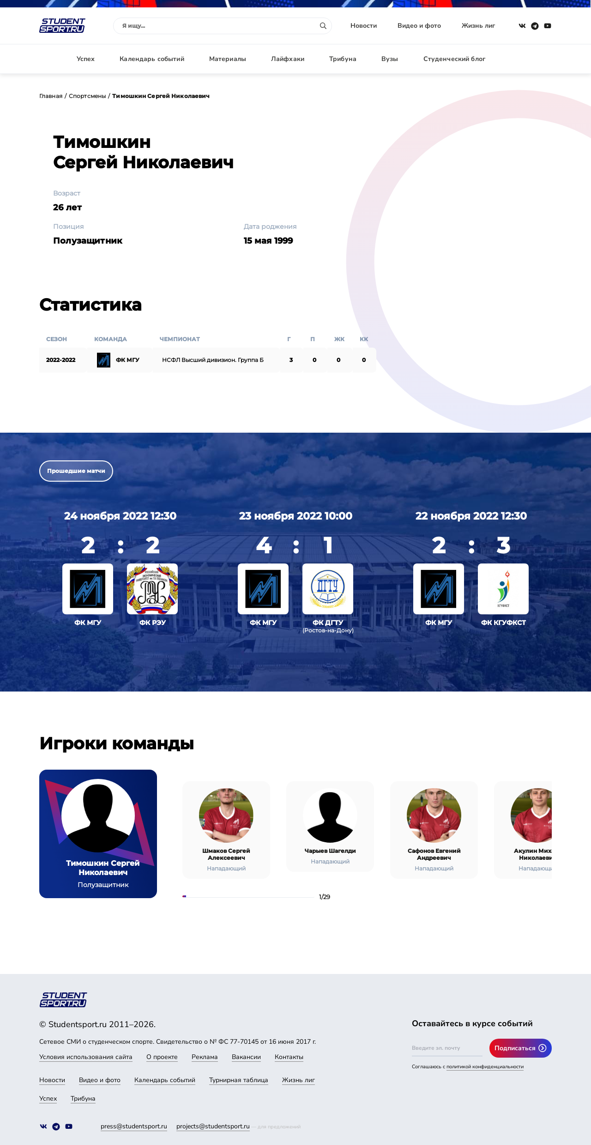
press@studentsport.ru (134, 1126)
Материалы (227, 59)
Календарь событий (152, 59)
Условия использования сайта (86, 1057)
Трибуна (342, 59)
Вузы (389, 59)
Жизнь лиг (478, 25)
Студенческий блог (454, 59)
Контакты (289, 1057)
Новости (363, 25)
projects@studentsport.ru (213, 1126)
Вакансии (246, 1057)
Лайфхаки (287, 59)
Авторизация (531, 59)
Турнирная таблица (238, 1080)
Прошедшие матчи (76, 470)
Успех (86, 59)
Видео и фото (419, 25)
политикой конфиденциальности (485, 1066)
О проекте (162, 1057)
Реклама (205, 1057)
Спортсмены (87, 95)
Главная (50, 95)
